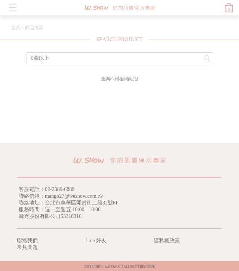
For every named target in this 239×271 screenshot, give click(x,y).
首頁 (15, 27)
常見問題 (27, 247)
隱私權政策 (167, 240)
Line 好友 (96, 240)
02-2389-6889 (59, 189)
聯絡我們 (27, 240)
